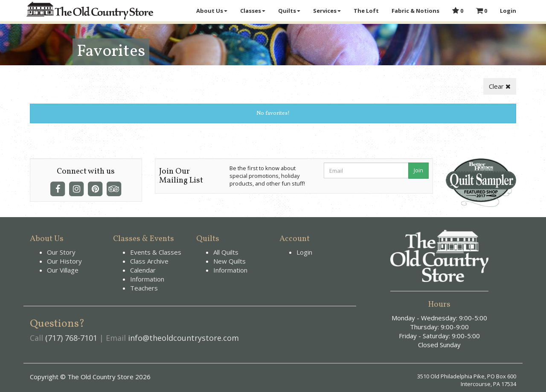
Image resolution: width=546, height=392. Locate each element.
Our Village (62, 270)
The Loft (366, 11)
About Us (211, 11)
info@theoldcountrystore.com (183, 338)
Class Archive (149, 261)
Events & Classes (155, 252)
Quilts (289, 11)
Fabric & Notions (415, 11)
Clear (500, 86)
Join (418, 170)
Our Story (61, 252)
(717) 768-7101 (71, 338)
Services (327, 11)
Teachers (144, 288)
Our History (64, 261)
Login (508, 11)
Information (147, 279)
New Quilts (229, 261)
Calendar (143, 270)
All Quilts (225, 252)
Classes (252, 11)
